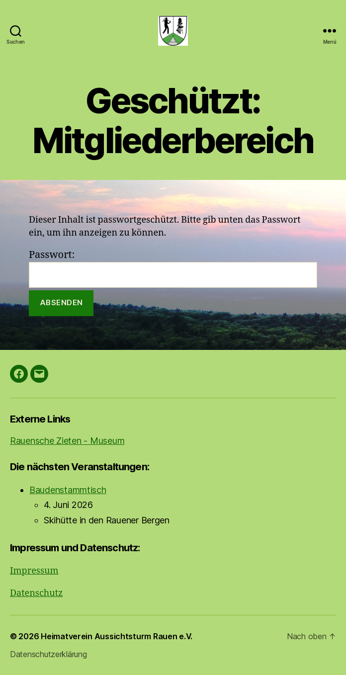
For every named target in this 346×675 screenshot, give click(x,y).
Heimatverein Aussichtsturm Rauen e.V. (116, 636)
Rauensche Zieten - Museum (67, 440)
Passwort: (173, 268)
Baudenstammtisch (67, 490)
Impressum (34, 571)
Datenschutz (36, 593)
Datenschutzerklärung (48, 654)
